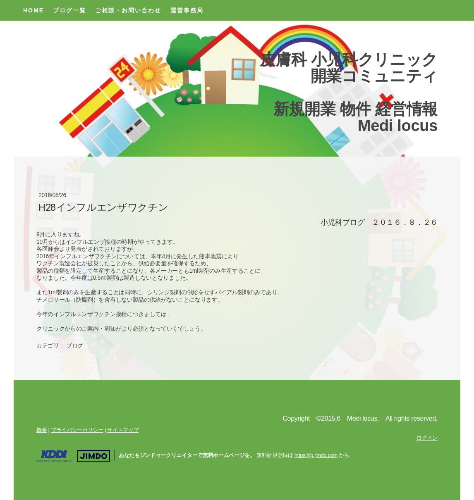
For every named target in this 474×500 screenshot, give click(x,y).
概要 (41, 430)
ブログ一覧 (69, 10)
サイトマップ (123, 430)
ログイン (427, 438)
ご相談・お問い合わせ (128, 10)
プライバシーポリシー (77, 430)
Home (33, 10)
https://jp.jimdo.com (316, 455)
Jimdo (73, 456)
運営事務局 (186, 10)
